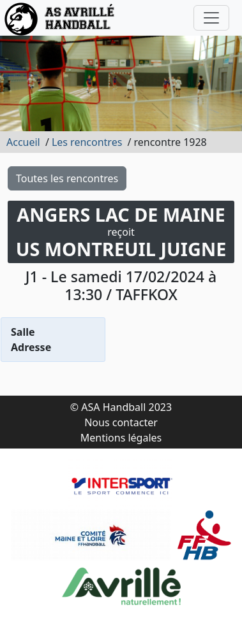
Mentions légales (121, 438)
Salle (23, 332)
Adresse (31, 347)
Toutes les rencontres (67, 178)
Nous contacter (121, 422)
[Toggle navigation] (211, 18)
